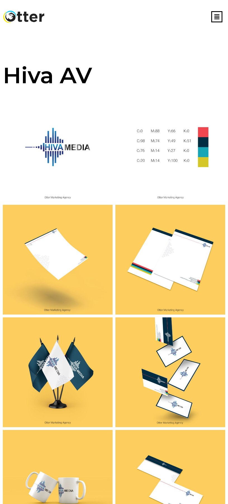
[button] (216, 16)
